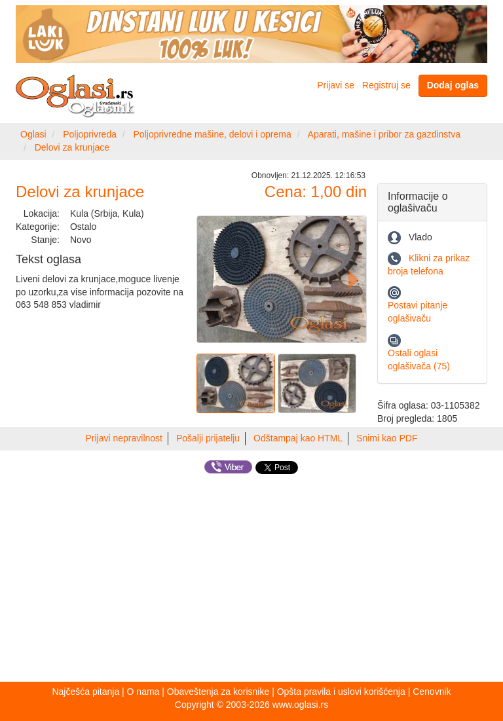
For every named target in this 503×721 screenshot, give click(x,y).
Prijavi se (335, 85)
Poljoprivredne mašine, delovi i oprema (212, 134)
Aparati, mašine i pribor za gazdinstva (384, 134)
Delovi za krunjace (72, 147)
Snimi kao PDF (386, 438)
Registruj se (386, 85)
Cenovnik (432, 691)
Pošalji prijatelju (208, 438)
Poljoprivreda (90, 134)
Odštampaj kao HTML (298, 438)
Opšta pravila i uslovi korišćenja (341, 691)
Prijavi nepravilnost (124, 438)
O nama (143, 691)
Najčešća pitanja (85, 691)
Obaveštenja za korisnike (218, 691)
